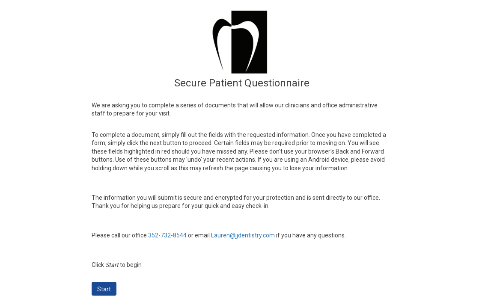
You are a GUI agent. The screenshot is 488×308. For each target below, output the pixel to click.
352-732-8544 (167, 235)
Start (104, 289)
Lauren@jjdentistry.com (243, 235)
